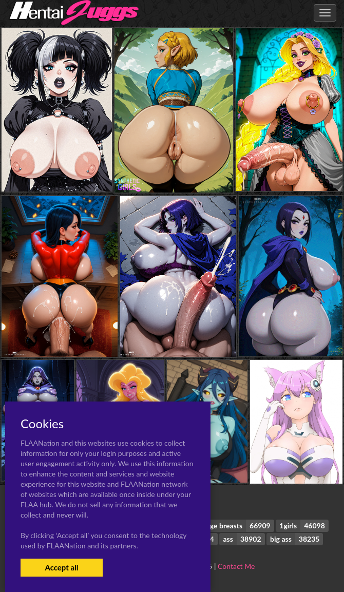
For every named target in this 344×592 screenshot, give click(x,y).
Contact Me (236, 566)
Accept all (61, 567)
